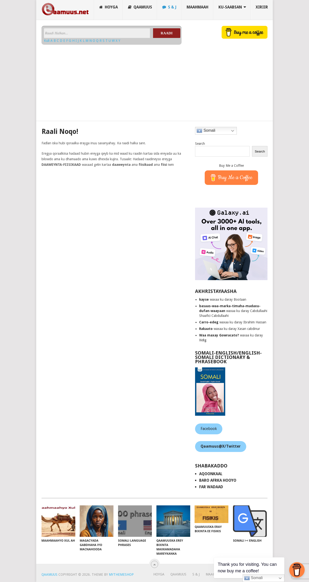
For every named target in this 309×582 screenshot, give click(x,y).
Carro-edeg (208, 322)
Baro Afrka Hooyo (217, 480)
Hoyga (108, 7)
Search (200, 144)
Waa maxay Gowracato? (219, 335)
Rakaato (206, 329)
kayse (204, 299)
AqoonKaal (210, 474)
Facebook (209, 428)
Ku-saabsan (230, 7)
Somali (206, 131)
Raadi (167, 33)
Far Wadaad (211, 487)
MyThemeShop (121, 574)
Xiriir (262, 7)
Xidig (202, 340)
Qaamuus (140, 7)
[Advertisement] (112, 81)
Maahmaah (197, 7)
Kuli (47, 41)
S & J (169, 7)
